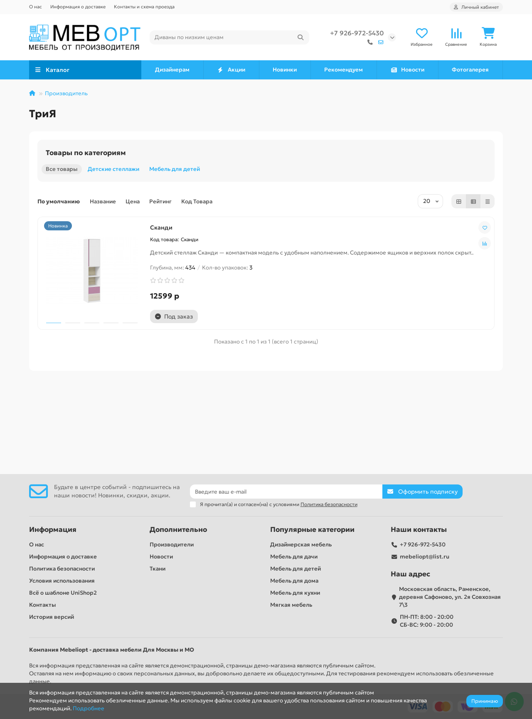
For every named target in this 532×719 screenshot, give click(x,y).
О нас (35, 7)
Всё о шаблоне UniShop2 (63, 592)
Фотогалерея (470, 70)
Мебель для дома (294, 580)
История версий (51, 616)
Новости (407, 70)
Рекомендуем (343, 70)
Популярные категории (312, 529)
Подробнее (88, 708)
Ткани (157, 568)
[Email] (286, 491)
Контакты (42, 604)
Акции (231, 70)
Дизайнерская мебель (301, 544)
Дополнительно (178, 529)
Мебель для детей (174, 170)
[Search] (229, 38)
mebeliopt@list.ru (424, 556)
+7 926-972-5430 (357, 33)
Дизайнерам (172, 70)
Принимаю (484, 701)
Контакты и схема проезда (144, 7)
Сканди (55, 334)
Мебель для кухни (295, 592)
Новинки (285, 70)
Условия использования (62, 580)
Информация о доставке (78, 7)
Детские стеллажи (113, 170)
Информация (52, 529)
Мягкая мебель (291, 604)
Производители (172, 544)
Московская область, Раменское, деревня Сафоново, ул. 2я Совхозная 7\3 (450, 597)
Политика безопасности (62, 568)
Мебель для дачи (294, 556)
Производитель (66, 94)
